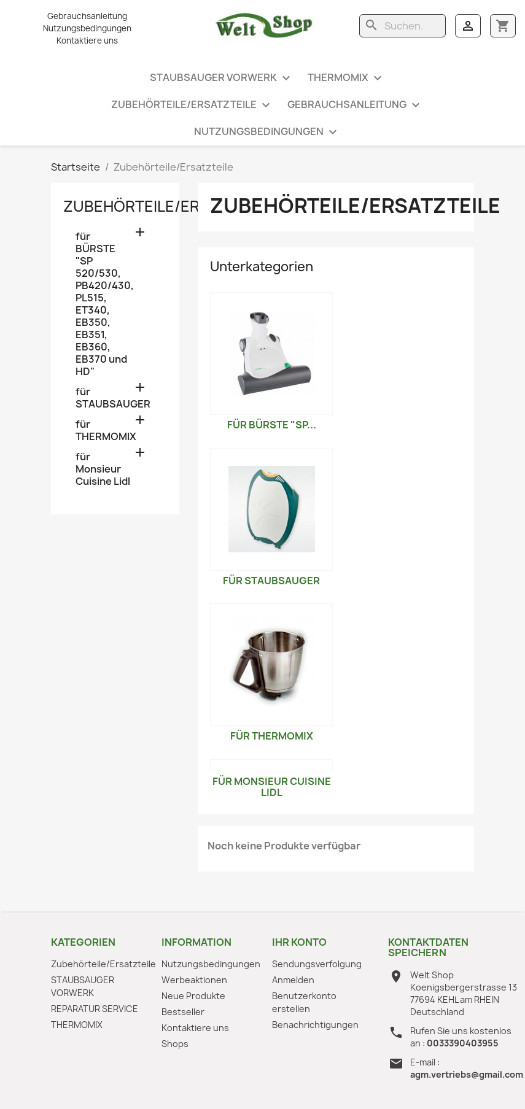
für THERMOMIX (106, 430)
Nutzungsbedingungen (87, 28)
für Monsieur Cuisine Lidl (103, 469)
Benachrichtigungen (315, 1024)
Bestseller (182, 1012)
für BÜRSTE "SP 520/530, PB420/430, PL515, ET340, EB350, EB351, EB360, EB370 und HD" (105, 304)
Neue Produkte (193, 996)
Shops (175, 1043)
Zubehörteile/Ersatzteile (192, 105)
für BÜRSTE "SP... (271, 424)
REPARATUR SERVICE (94, 1008)
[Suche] (402, 25)
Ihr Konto (299, 942)
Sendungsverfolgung (317, 964)
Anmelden (293, 980)
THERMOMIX (346, 78)
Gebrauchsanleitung (87, 15)
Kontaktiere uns (87, 40)
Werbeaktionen (194, 980)
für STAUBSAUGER (113, 398)
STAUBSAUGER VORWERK (222, 78)
